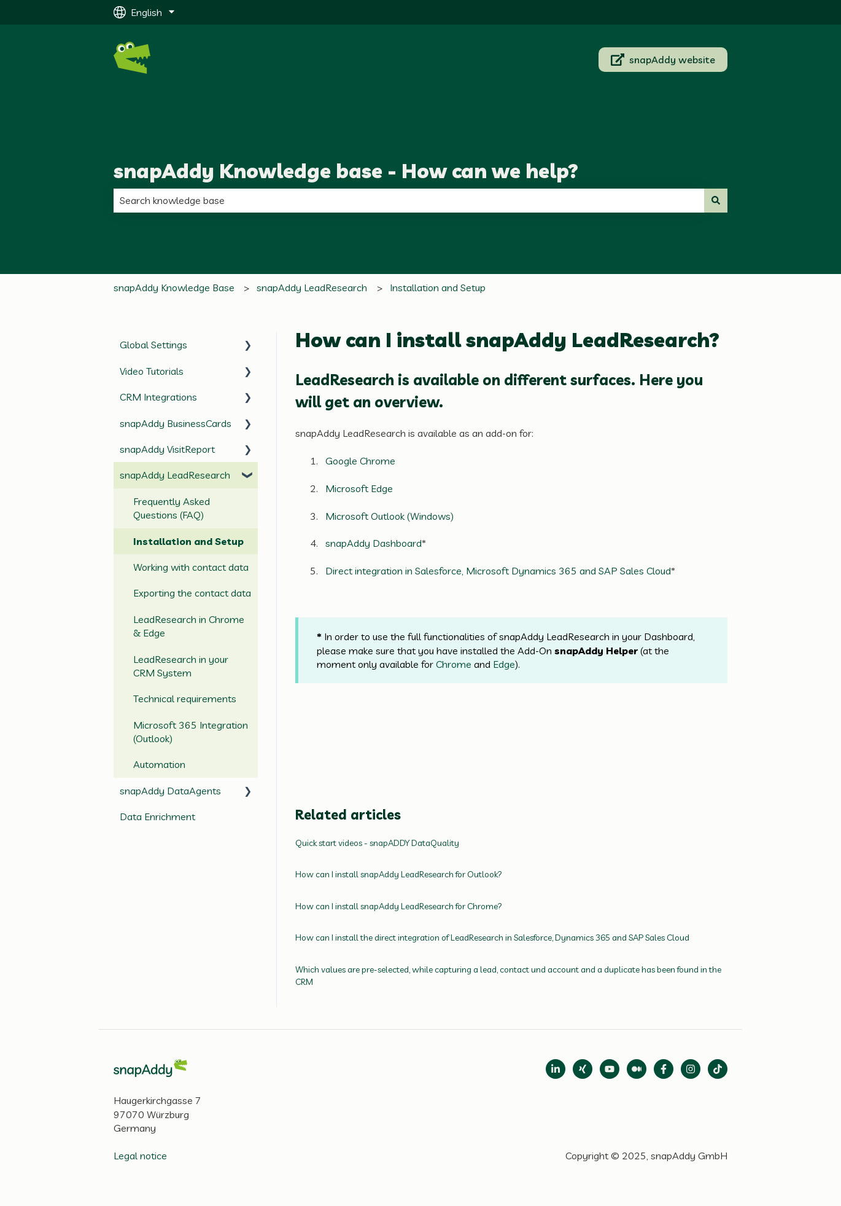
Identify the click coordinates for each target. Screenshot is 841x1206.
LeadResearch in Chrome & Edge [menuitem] (188, 626)
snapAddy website (663, 59)
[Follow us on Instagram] (690, 1069)
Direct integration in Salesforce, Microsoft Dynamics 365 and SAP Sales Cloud (498, 571)
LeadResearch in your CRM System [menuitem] (180, 666)
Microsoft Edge (359, 488)
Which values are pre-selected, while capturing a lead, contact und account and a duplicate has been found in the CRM (508, 975)
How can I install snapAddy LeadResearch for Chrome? (398, 906)
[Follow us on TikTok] (717, 1069)
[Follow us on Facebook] (663, 1069)
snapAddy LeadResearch (312, 287)
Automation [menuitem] (159, 764)
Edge (504, 664)
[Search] (715, 200)
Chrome (453, 664)
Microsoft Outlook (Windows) (389, 516)
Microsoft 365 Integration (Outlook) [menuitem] (190, 732)
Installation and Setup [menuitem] (188, 541)
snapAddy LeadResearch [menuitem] (175, 475)
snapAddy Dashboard (373, 543)
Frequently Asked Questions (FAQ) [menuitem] (171, 508)
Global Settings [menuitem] (153, 345)
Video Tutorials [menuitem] (152, 371)
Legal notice (140, 1155)
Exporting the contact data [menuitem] (192, 593)
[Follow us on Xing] (582, 1069)
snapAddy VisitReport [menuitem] (167, 449)
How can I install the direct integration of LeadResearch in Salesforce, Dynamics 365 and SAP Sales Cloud (492, 937)
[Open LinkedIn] (555, 1069)
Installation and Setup (438, 287)
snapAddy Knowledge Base (174, 287)
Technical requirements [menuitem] (184, 698)
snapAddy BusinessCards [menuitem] (175, 423)
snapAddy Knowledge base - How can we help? (346, 171)
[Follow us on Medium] (609, 1069)
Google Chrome (360, 461)
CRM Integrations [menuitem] (158, 397)
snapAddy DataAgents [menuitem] (170, 791)
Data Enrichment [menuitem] (157, 816)
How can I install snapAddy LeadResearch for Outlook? (398, 874)
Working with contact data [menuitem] (191, 567)
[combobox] (409, 200)
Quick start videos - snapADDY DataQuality (377, 842)
